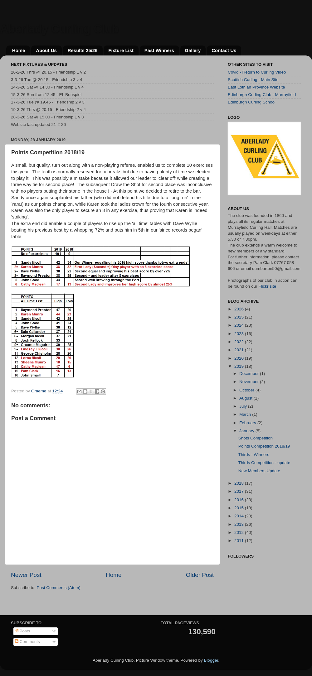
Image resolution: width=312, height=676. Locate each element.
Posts (22, 631)
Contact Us (224, 50)
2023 (239, 333)
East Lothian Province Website (256, 87)
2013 (239, 524)
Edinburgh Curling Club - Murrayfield (262, 94)
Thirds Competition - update (264, 462)
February (248, 422)
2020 (239, 358)
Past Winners (159, 50)
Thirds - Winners (253, 454)
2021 (239, 350)
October (247, 390)
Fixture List (121, 50)
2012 (239, 532)
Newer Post (26, 575)
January (247, 431)
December (249, 373)
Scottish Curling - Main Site (253, 79)
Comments (27, 641)
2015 (239, 508)
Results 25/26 (83, 50)
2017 (239, 491)
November (249, 381)
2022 (239, 341)
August (246, 398)
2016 (239, 499)
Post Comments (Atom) (58, 587)
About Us (46, 50)
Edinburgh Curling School (251, 102)
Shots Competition (255, 438)
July (243, 406)
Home (18, 50)
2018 (239, 483)
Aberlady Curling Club (59, 28)
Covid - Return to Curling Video (257, 72)
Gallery (193, 50)
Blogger (211, 660)
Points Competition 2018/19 (264, 446)
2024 (239, 325)
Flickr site (267, 286)
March (245, 414)
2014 (239, 516)
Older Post (200, 575)
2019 (239, 366)
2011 (239, 540)
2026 (239, 309)
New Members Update (259, 470)
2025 (239, 317)
